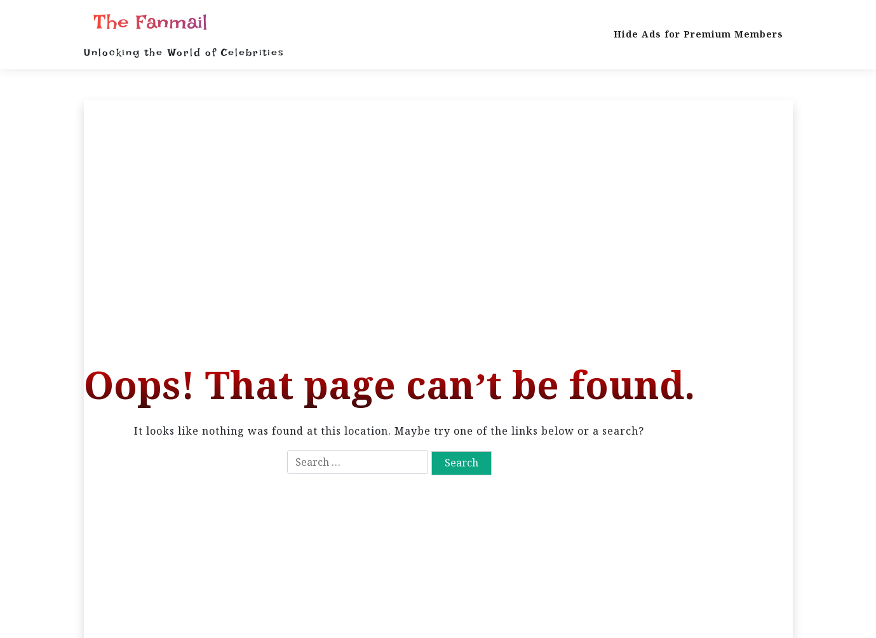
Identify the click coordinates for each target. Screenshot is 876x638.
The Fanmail (150, 22)
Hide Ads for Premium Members (698, 34)
